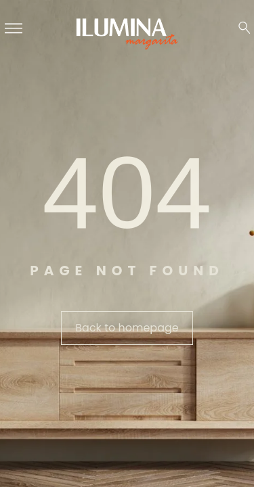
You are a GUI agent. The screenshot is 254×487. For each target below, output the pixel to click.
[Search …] (244, 27)
